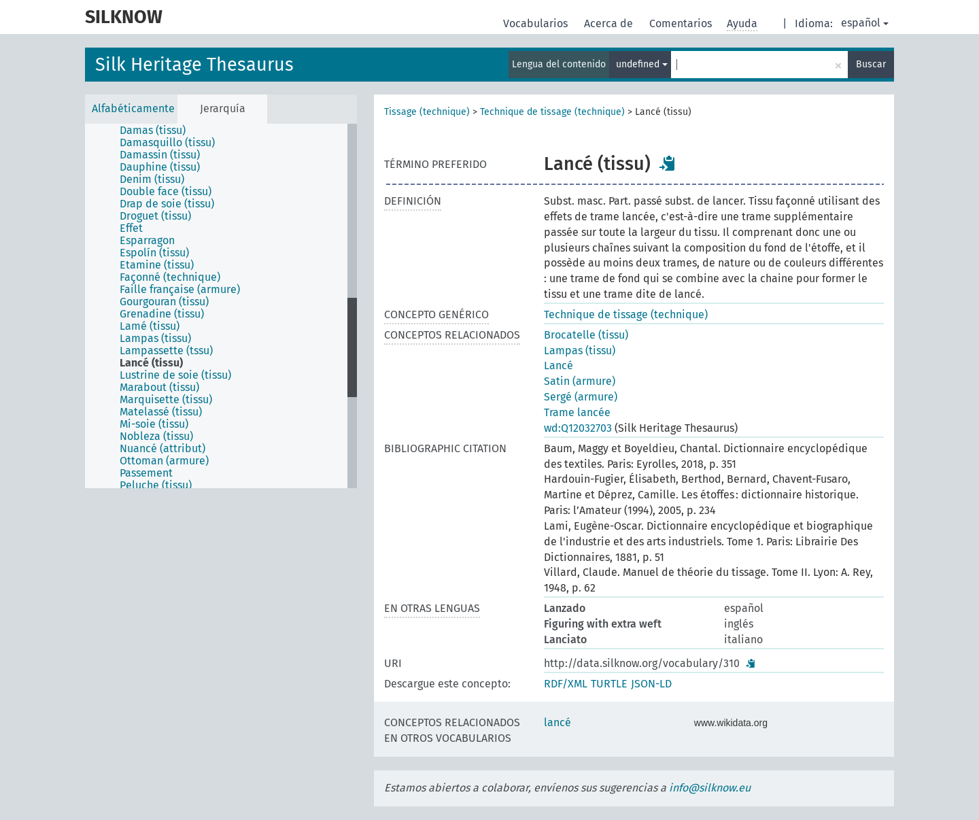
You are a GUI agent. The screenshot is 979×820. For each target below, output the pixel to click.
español (865, 22)
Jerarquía (222, 108)
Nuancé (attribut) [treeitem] (162, 449)
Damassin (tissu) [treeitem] (160, 155)
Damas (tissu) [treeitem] (153, 130)
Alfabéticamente (133, 108)
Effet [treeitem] (131, 228)
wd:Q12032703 (578, 428)
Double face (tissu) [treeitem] (165, 192)
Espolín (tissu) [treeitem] (154, 253)
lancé (557, 722)
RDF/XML (565, 683)
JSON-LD (651, 683)
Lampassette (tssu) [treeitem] (166, 351)
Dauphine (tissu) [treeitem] (160, 167)
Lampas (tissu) (579, 350)
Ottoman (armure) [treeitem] (164, 461)
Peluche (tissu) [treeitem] (156, 485)
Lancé (558, 365)
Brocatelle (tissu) (586, 334)
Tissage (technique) (427, 112)
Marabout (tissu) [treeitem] (159, 387)
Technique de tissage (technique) (552, 112)
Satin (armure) (579, 381)
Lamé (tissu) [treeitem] (149, 326)
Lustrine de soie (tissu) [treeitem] (175, 375)
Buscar (871, 64)
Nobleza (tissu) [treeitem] (156, 436)
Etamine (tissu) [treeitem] (157, 265)
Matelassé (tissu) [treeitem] (161, 412)
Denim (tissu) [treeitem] (152, 179)
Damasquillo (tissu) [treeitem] (167, 143)
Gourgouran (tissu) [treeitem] (164, 302)
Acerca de (610, 23)
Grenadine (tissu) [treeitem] (162, 314)
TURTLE (609, 683)
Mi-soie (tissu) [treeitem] (154, 424)
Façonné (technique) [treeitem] (170, 277)
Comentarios (682, 23)
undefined (642, 64)
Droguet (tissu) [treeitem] (155, 216)
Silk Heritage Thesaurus (194, 64)
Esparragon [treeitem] (147, 241)
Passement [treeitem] (146, 473)
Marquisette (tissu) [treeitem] (166, 400)
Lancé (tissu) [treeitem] (151, 363)
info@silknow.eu (710, 787)
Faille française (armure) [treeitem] (180, 290)
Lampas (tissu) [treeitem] (155, 338)
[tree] (221, 306)
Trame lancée (577, 412)
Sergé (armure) (580, 396)
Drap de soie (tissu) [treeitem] (167, 204)
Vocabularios (536, 23)
